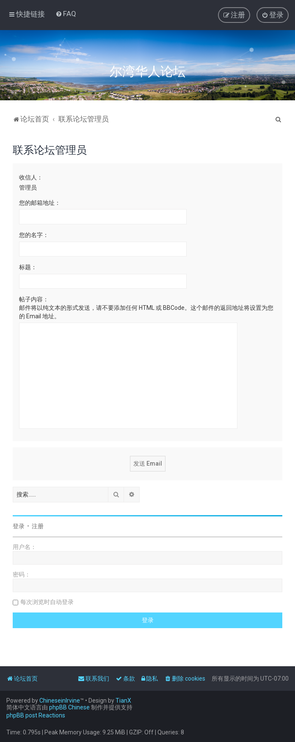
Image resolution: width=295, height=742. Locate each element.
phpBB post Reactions (35, 715)
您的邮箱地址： (40, 202)
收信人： (31, 177)
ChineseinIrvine (59, 700)
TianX (123, 700)
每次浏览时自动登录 (47, 602)
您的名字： (34, 235)
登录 (19, 526)
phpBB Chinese (69, 707)
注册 (38, 526)
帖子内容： (34, 299)
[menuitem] (65, 13)
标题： (28, 267)
